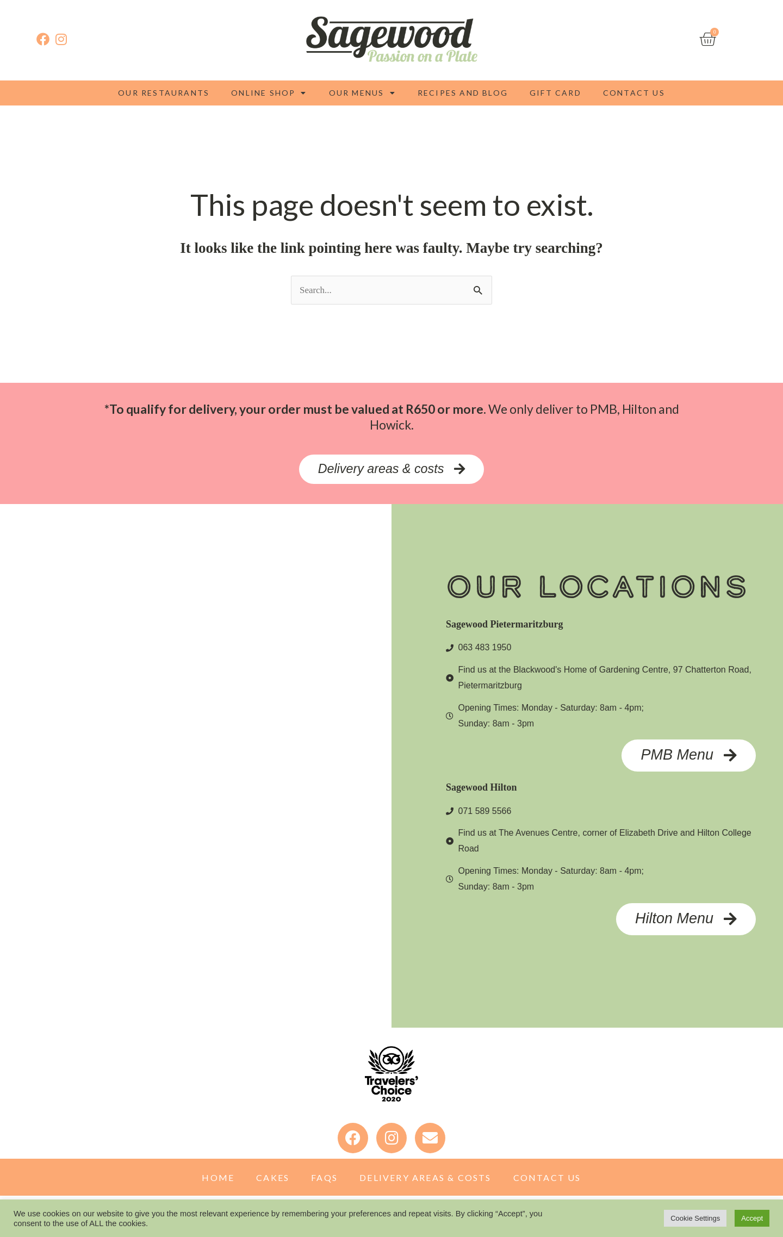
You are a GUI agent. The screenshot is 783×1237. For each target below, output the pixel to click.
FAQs (324, 1181)
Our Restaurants (163, 92)
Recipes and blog (463, 92)
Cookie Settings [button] (695, 1218)
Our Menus (362, 93)
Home (218, 1181)
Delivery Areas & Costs (425, 1181)
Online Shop (269, 93)
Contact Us (634, 92)
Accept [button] (752, 1218)
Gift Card (555, 92)
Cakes (272, 1181)
